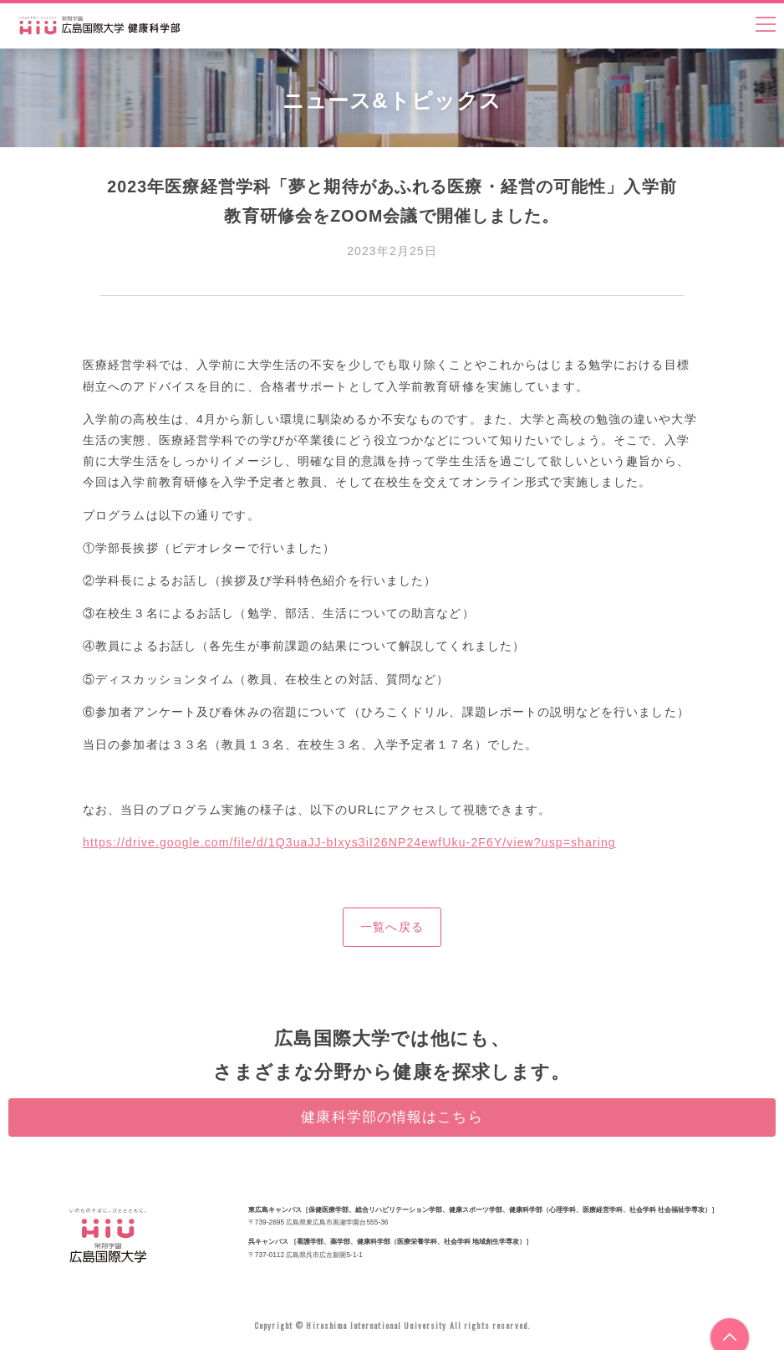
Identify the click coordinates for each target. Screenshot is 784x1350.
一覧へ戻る (392, 926)
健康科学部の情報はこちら (391, 1117)
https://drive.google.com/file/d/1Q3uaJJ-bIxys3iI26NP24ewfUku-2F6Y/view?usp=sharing (349, 842)
